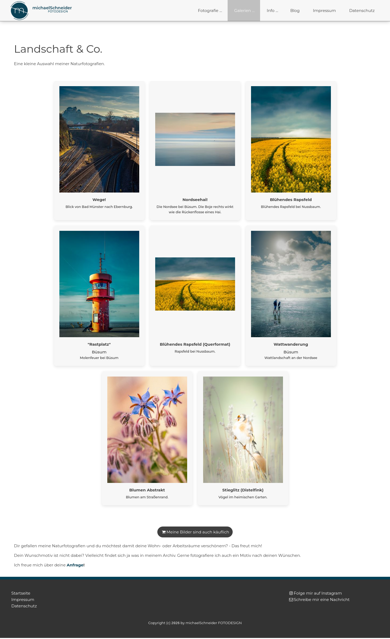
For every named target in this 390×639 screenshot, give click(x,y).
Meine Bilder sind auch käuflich (197, 531)
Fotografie (208, 10)
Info (270, 10)
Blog (294, 10)
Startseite (20, 593)
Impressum (324, 10)
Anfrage (75, 564)
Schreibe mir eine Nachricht (322, 599)
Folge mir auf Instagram (318, 593)
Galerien (242, 10)
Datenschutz (362, 10)
